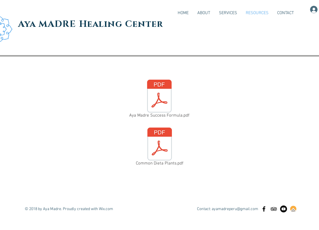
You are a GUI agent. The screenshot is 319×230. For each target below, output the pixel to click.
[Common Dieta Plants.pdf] (159, 148)
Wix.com (106, 209)
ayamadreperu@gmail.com (235, 209)
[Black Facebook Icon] (263, 208)
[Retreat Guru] (293, 208)
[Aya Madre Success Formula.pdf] (159, 100)
